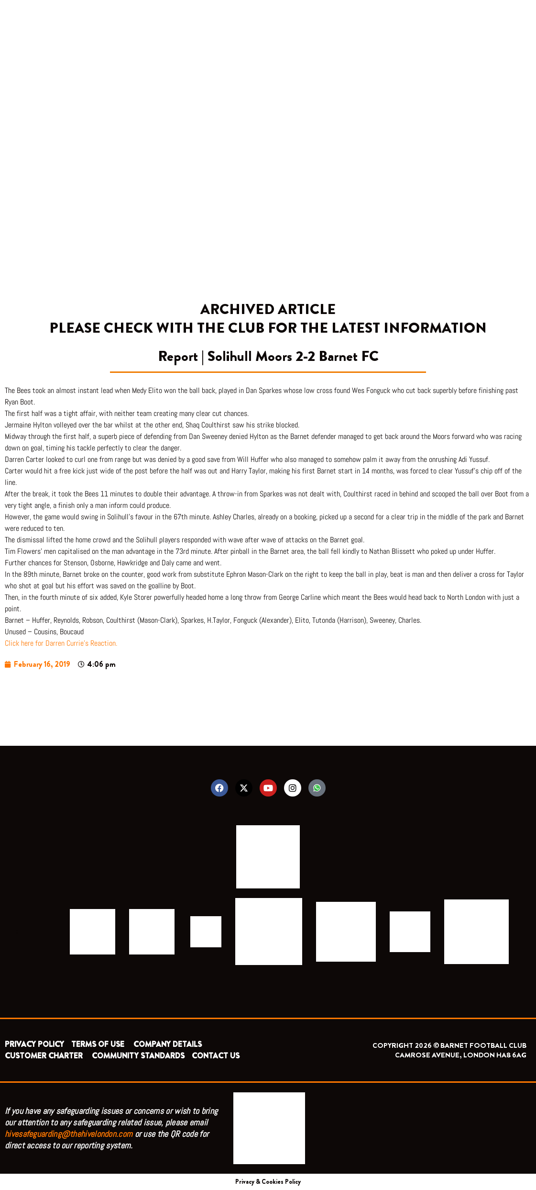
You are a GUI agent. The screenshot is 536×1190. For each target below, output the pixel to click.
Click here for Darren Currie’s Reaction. (61, 643)
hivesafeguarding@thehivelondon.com (68, 1133)
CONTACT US (216, 1055)
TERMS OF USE (98, 1044)
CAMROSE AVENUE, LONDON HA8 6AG (460, 1055)
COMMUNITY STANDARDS (138, 1055)
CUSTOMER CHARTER (44, 1055)
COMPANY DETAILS (167, 1044)
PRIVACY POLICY (34, 1044)
